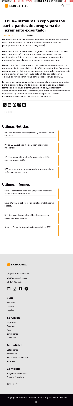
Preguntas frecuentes (17, 373)
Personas (11, 326)
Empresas (11, 322)
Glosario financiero (15, 377)
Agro (9, 330)
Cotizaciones (12, 350)
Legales (10, 310)
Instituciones (12, 334)
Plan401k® (11, 337)
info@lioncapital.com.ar (17, 278)
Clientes (10, 306)
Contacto (13, 368)
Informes (11, 361)
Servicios (13, 317)
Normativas (12, 353)
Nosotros (11, 302)
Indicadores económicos (18, 357)
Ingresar (12, 384)
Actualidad (14, 345)
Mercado (8, 112)
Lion (10, 298)
